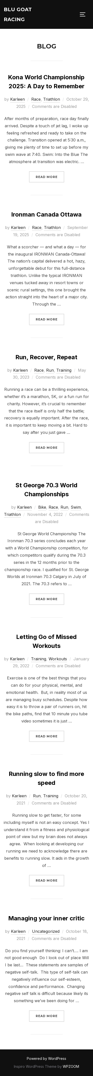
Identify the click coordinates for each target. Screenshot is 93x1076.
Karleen (17, 99)
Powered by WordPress (46, 1058)
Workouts (58, 658)
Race (36, 99)
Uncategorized (46, 931)
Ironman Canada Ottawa (46, 214)
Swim (76, 507)
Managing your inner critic (46, 918)
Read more (50, 176)
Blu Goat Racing (18, 14)
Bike (42, 507)
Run (50, 370)
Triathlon (51, 99)
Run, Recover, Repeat (46, 357)
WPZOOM (71, 1066)
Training (63, 370)
